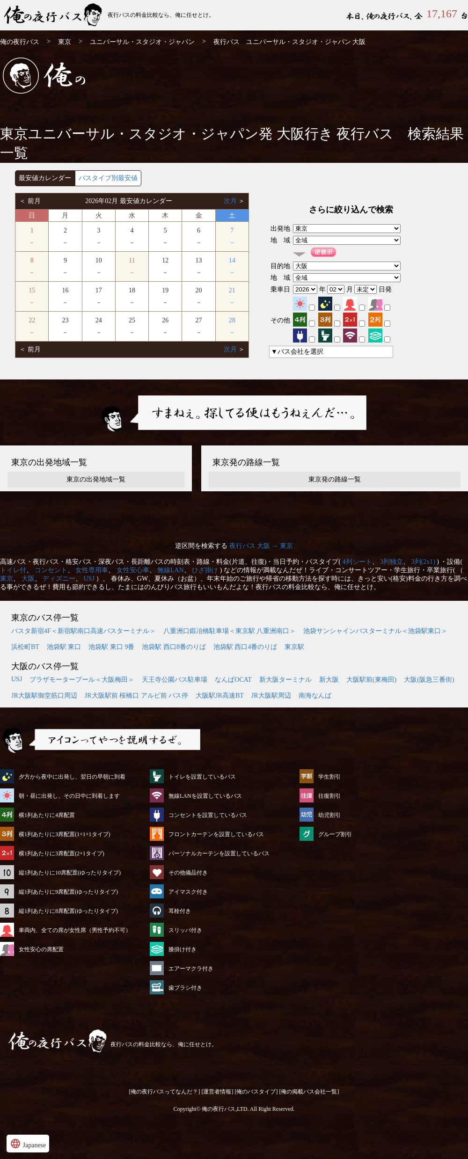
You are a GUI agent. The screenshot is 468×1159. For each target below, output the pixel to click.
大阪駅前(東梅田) (371, 679)
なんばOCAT (233, 679)
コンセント (51, 570)
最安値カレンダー (45, 178)
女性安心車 (133, 570)
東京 (64, 41)
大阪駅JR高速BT (220, 695)
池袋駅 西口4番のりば (245, 646)
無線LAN (170, 570)
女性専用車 (91, 570)
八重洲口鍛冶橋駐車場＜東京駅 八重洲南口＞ (229, 630)
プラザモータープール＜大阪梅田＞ (81, 679)
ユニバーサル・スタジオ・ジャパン (142, 41)
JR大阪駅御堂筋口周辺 (44, 695)
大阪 (28, 578)
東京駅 (294, 646)
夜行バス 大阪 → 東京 (261, 545)
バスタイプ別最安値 (108, 178)
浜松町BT (25, 646)
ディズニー (59, 578)
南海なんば (315, 695)
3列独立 (391, 561)
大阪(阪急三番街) (429, 679)
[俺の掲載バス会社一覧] (309, 1091)
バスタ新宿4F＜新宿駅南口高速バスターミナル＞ (83, 630)
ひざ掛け (205, 570)
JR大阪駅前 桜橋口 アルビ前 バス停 (136, 695)
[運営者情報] (218, 1091)
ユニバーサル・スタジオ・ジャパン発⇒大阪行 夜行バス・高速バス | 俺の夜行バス (54, 15)
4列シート (357, 561)
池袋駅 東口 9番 (111, 646)
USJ (89, 578)
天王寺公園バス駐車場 (174, 679)
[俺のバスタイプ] (256, 1091)
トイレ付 (13, 570)
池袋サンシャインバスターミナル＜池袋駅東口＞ (375, 630)
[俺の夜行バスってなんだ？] (164, 1091)
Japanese (28, 1143)
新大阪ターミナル (285, 679)
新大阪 (329, 679)
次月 (231, 200)
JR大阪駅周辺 (271, 695)
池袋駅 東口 (64, 646)
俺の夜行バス (19, 41)
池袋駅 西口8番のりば (174, 646)
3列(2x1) (423, 561)
